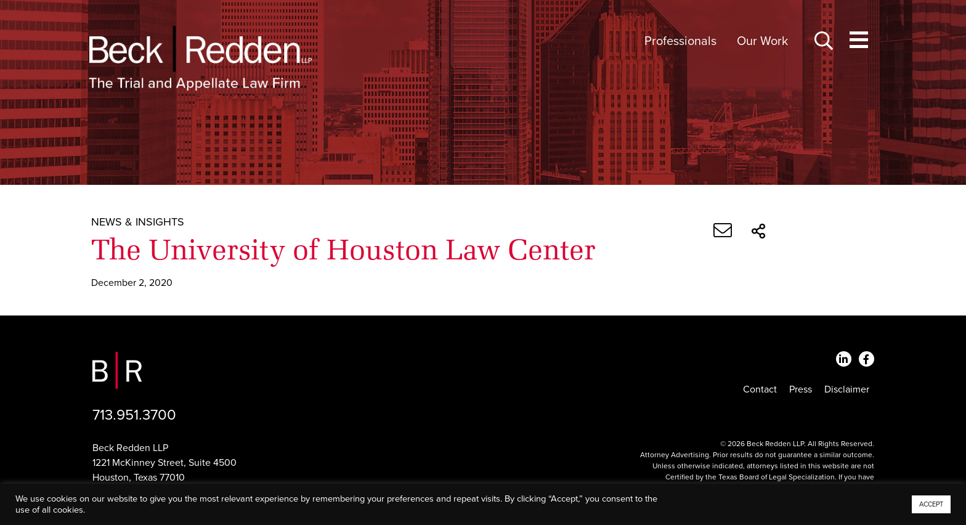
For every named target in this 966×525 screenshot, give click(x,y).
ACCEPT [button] (931, 504)
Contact (760, 389)
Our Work (762, 41)
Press (800, 389)
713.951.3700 (134, 415)
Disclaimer (846, 389)
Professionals (680, 41)
